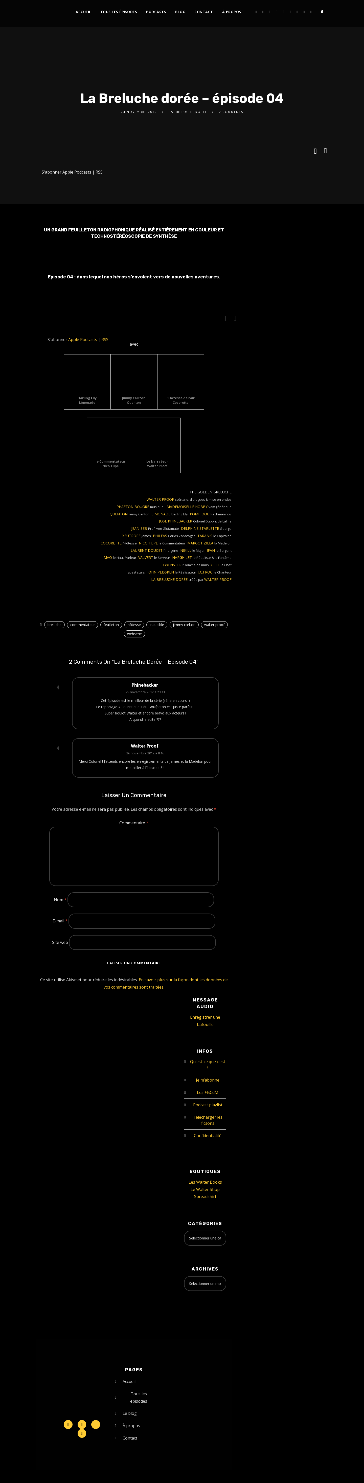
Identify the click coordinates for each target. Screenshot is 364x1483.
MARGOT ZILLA (200, 543)
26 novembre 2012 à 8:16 (145, 753)
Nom (60, 899)
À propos (231, 11)
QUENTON (119, 514)
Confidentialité (207, 1135)
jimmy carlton (184, 624)
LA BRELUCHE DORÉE (170, 579)
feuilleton (111, 624)
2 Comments (231, 112)
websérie (134, 633)
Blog (180, 11)
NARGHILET (182, 557)
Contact (203, 11)
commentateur (82, 624)
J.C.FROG (206, 572)
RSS (99, 172)
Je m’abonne (207, 1080)
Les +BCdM (207, 1092)
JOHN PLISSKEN (161, 572)
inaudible (157, 624)
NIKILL (186, 550)
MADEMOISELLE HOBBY (187, 506)
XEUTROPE (132, 535)
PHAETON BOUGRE (133, 506)
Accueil (83, 11)
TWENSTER (173, 564)
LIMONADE (161, 514)
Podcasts (156, 11)
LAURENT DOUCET (147, 550)
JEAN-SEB (139, 528)
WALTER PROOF (161, 499)
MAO (108, 557)
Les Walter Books (205, 1182)
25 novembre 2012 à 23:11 (145, 692)
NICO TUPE (149, 543)
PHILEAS (160, 535)
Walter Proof (144, 746)
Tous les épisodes (118, 11)
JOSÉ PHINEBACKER (176, 521)
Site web (60, 942)
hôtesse (134, 624)
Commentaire (133, 823)
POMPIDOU (200, 514)
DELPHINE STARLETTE (200, 528)
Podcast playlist (207, 1105)
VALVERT (146, 557)
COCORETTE (112, 543)
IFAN (211, 550)
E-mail (60, 921)
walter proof (214, 624)
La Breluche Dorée (188, 112)
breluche (54, 624)
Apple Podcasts (76, 172)
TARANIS (205, 535)
